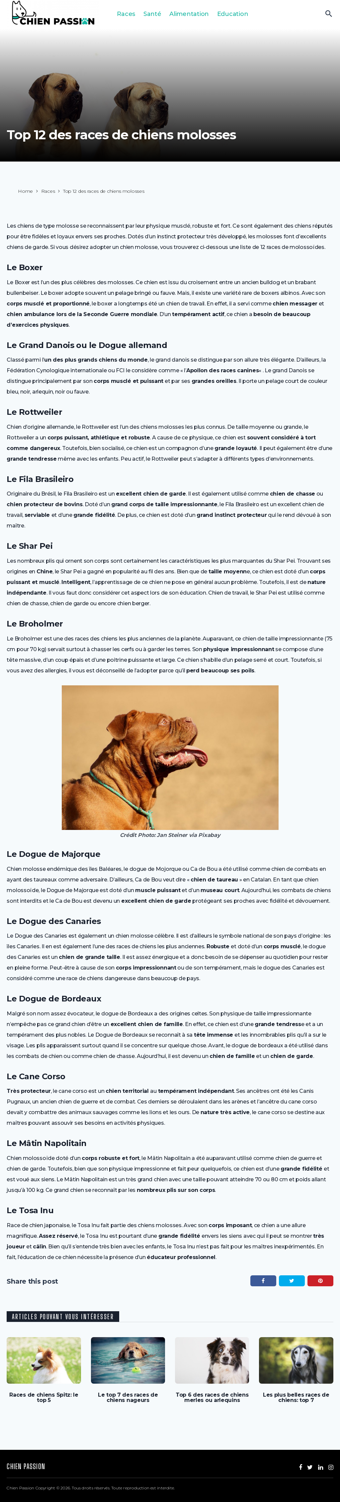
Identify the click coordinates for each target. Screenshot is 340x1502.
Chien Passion (26, 1466)
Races (126, 14)
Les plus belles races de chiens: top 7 (296, 1397)
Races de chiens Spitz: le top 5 (43, 1397)
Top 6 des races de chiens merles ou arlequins (212, 1397)
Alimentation (189, 14)
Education (232, 14)
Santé (152, 14)
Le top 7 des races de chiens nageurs (128, 1397)
